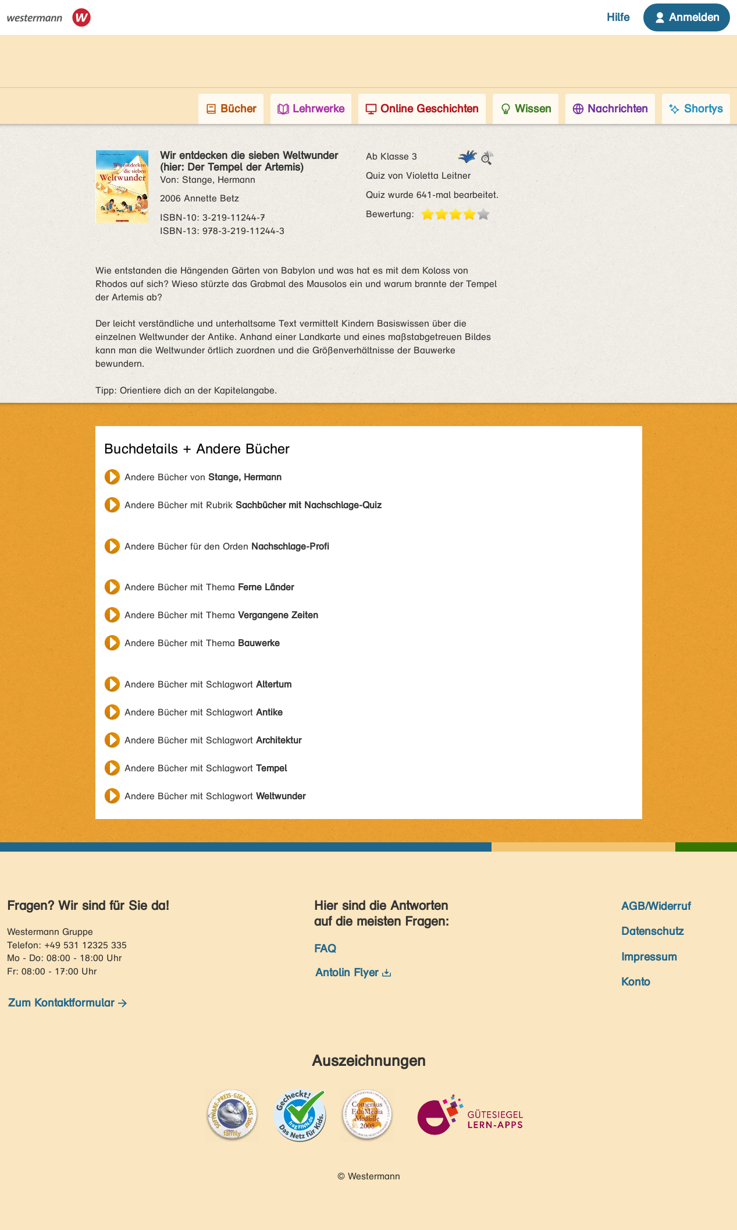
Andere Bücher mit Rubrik (253, 505)
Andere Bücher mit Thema (209, 587)
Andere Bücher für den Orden (226, 546)
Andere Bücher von (203, 477)
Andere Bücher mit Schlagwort (207, 684)
